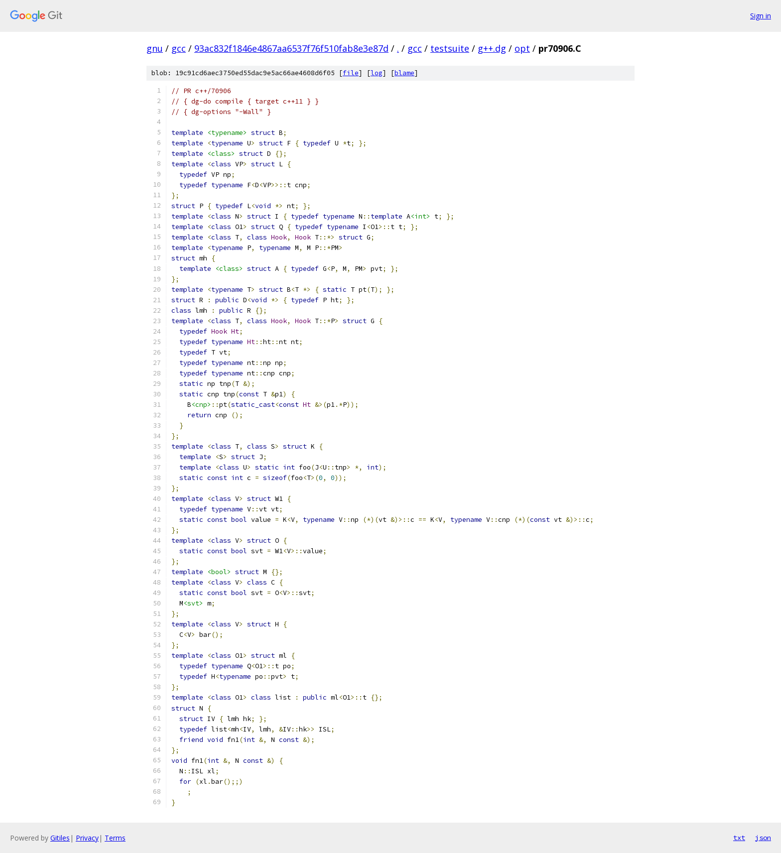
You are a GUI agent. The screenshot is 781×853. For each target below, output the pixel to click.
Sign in (760, 15)
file (351, 73)
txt (739, 837)
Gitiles (60, 838)
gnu (154, 48)
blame (404, 73)
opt (522, 48)
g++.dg (492, 48)
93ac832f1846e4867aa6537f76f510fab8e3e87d (291, 48)
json (763, 837)
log (377, 73)
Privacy (87, 838)
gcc (178, 48)
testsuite (449, 48)
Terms (115, 838)
